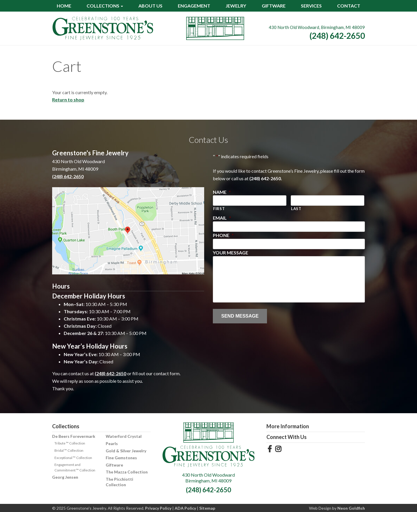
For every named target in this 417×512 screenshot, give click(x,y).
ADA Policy (185, 508)
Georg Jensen (65, 477)
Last (296, 208)
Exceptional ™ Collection (73, 457)
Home (64, 5)
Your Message (230, 252)
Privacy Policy (158, 508)
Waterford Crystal (124, 436)
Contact (348, 5)
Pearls (112, 443)
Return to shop (68, 99)
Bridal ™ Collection (68, 450)
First (219, 208)
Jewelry (236, 5)
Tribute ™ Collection (69, 443)
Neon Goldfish (351, 508)
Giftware (274, 5)
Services (311, 5)
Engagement (194, 5)
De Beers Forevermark (73, 436)
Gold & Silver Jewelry (126, 450)
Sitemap (207, 508)
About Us (150, 5)
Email (222, 218)
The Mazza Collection (127, 471)
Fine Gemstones (121, 457)
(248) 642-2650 (337, 36)
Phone (223, 235)
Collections (103, 5)
